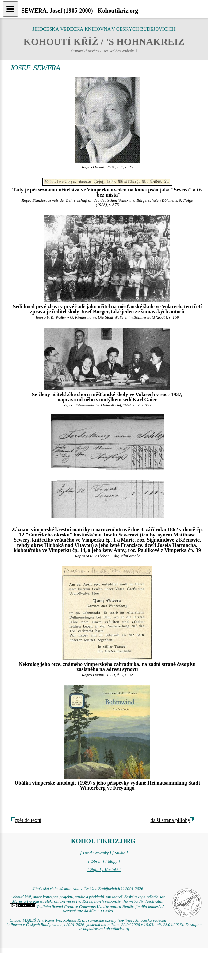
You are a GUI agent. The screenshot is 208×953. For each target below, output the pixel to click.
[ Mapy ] (112, 861)
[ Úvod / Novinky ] (95, 853)
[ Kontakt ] (111, 869)
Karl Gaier (145, 399)
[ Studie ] (120, 853)
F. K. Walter (56, 317)
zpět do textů (28, 820)
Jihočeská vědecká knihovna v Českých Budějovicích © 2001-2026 (87, 888)
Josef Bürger (94, 311)
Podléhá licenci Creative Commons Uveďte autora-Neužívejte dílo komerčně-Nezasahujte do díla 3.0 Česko (88, 908)
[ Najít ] (94, 869)
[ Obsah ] (96, 861)
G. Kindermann (83, 317)
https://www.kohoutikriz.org (106, 928)
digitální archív (127, 556)
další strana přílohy (170, 820)
